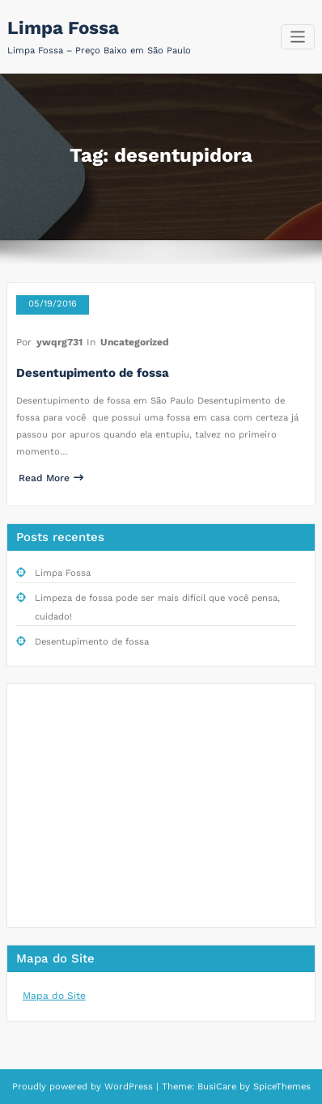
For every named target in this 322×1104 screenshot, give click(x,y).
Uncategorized (134, 342)
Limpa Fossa (63, 27)
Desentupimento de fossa (92, 373)
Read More (51, 478)
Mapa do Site (54, 995)
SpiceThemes (280, 1086)
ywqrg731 (59, 342)
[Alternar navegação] (298, 36)
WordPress (128, 1086)
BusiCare (218, 1086)
